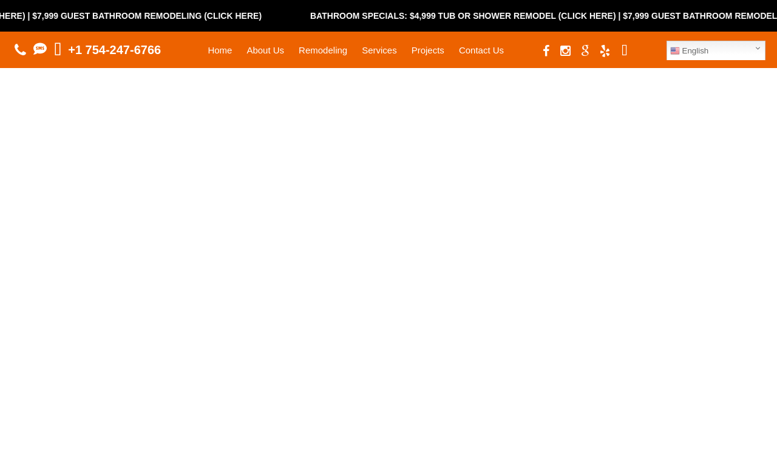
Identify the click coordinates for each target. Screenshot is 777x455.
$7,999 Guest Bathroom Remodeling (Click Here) (155, 16)
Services (379, 50)
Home (220, 50)
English (689, 51)
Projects (428, 50)
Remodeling (323, 50)
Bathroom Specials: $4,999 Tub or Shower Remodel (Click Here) (471, 16)
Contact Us (481, 50)
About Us (265, 50)
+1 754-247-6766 (114, 49)
